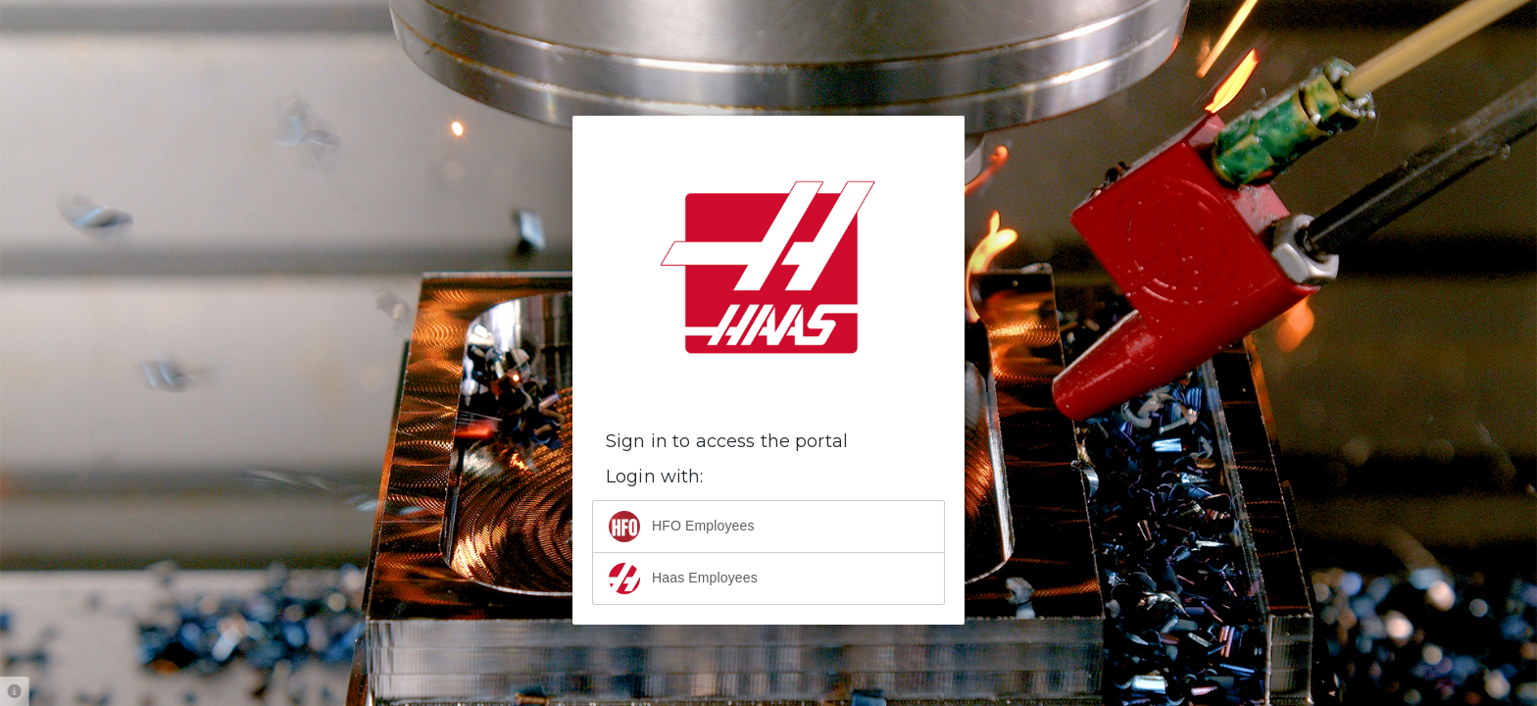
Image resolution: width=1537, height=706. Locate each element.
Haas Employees (683, 578)
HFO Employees (682, 526)
